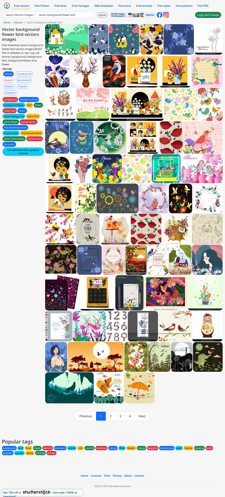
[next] (142, 416)
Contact (139, 475)
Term (107, 475)
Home (7, 22)
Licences (96, 475)
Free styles (164, 6)
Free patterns (184, 6)
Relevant (9, 86)
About (128, 475)
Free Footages (80, 6)
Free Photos (41, 6)
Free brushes (144, 6)
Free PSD (203, 6)
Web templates (103, 6)
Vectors (18, 22)
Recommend (23, 80)
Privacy (117, 475)
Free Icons (124, 6)
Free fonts (60, 6)
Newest (8, 80)
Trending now (24, 73)
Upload (102, 14)
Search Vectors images (19, 15)
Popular (23, 86)
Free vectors (21, 6)
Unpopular (10, 92)
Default (8, 73)
